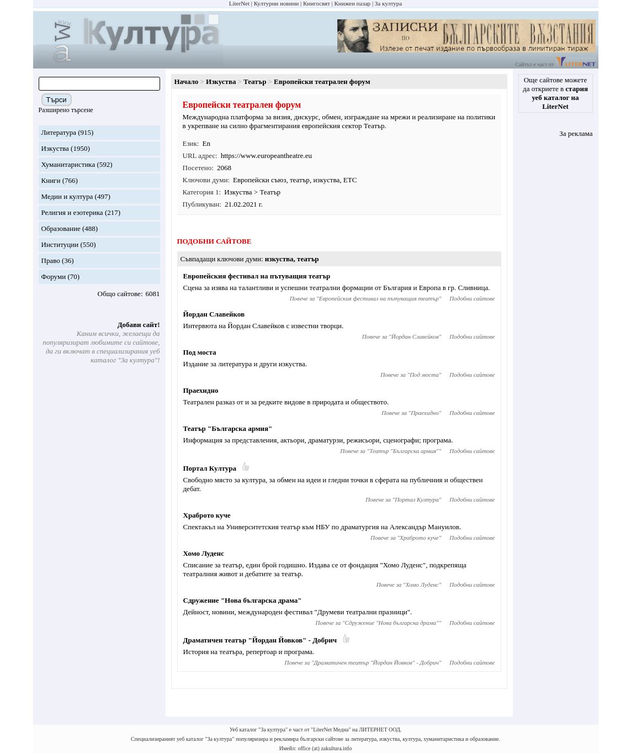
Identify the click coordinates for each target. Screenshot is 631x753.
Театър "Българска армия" (228, 428)
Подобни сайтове (472, 298)
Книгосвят (316, 3)
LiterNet (239, 3)
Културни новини (276, 3)
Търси (56, 100)
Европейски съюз (259, 180)
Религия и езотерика (72, 212)
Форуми (53, 276)
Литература (58, 132)
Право (50, 260)
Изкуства (55, 148)
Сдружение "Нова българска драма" (242, 600)
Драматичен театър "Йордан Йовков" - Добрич (260, 640)
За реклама (575, 133)
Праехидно (201, 390)
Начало (186, 81)
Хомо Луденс (203, 553)
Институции (60, 244)
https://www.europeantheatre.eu (266, 155)
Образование (61, 228)
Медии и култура (67, 196)
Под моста (199, 352)
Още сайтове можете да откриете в (555, 93)
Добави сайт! (139, 324)
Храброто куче (207, 515)
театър (300, 180)
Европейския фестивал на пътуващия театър (257, 276)
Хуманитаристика (68, 164)
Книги (51, 180)
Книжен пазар (353, 3)
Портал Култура (209, 468)
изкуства (326, 180)
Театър (254, 81)
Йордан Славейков (214, 314)
